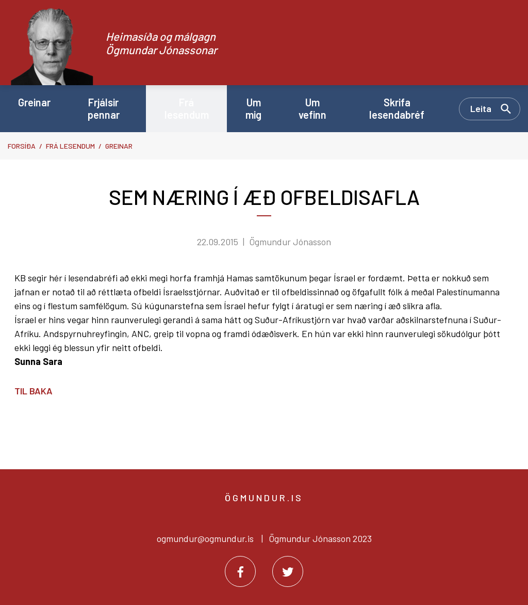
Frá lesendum (70, 145)
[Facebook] (240, 571)
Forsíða (22, 145)
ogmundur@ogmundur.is (205, 538)
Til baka (33, 390)
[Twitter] (287, 571)
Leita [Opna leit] (480, 108)
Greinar (119, 145)
